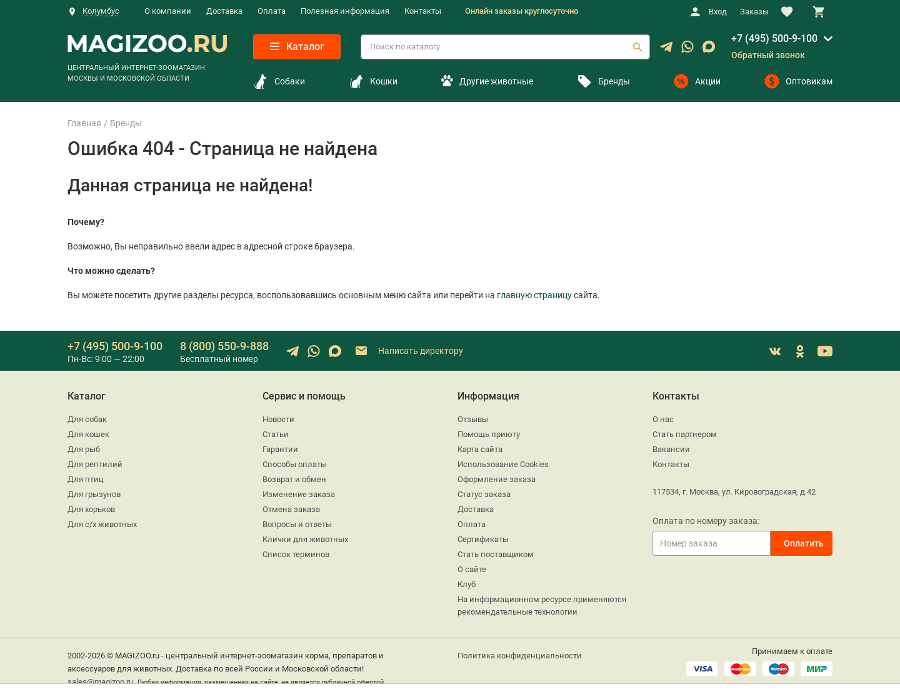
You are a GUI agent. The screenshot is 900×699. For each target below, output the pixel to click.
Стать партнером (684, 434)
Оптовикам (798, 81)
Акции (697, 81)
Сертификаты (483, 539)
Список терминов (295, 554)
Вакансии (671, 449)
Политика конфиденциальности (520, 655)
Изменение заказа (298, 494)
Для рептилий (95, 464)
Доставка (224, 11)
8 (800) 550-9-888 (224, 346)
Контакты (422, 11)
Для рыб (84, 449)
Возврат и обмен (294, 479)
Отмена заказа (291, 509)
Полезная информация (345, 11)
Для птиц (86, 479)
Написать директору (408, 351)
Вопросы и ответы (297, 524)
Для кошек (88, 434)
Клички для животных (305, 539)
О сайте (472, 569)
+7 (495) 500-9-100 (774, 38)
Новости (278, 419)
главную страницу (534, 295)
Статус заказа (484, 494)
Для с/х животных (102, 524)
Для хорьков (91, 509)
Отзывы (473, 419)
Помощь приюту (489, 434)
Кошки (373, 81)
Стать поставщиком (496, 554)
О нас (663, 419)
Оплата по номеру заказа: (705, 521)
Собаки (279, 81)
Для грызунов (94, 494)
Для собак (87, 419)
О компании (167, 11)
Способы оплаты (294, 464)
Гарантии (280, 449)
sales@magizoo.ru (100, 681)
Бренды (603, 81)
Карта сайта (480, 449)
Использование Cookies (503, 464)
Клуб (467, 584)
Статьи (275, 434)
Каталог (297, 47)
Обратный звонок (768, 55)
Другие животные (486, 81)
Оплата (272, 11)
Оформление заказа (497, 479)
